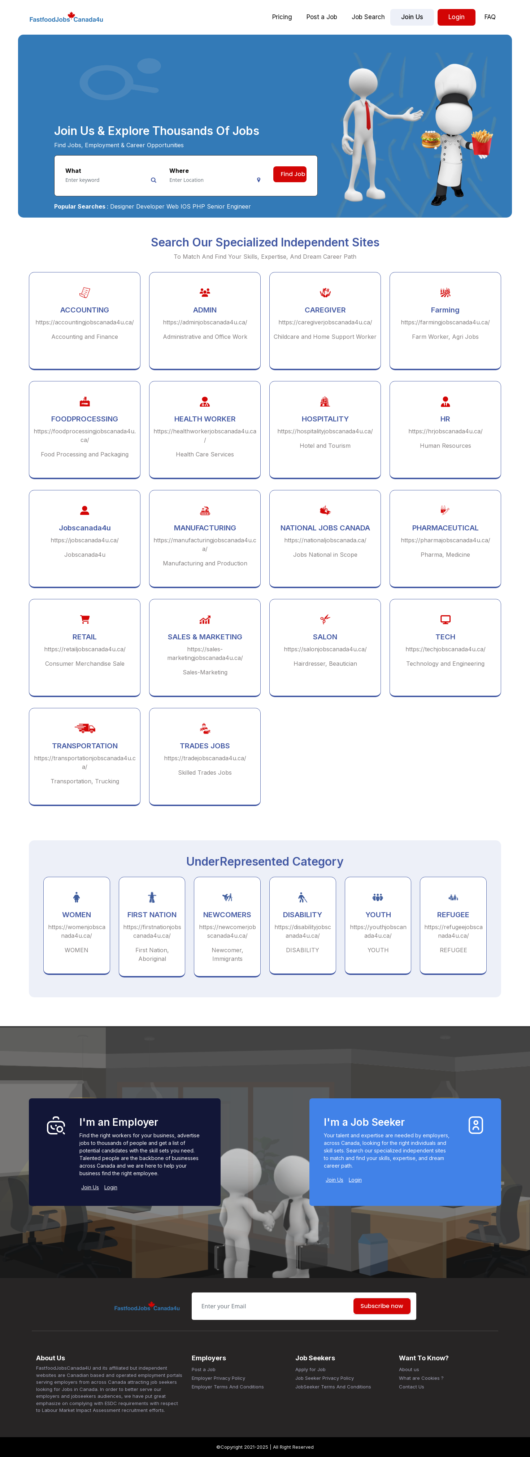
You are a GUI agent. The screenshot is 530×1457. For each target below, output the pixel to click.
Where (179, 170)
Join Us (412, 17)
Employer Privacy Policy (218, 1378)
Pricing (282, 17)
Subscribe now (382, 1306)
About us (409, 1369)
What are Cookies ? (421, 1378)
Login (456, 17)
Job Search (368, 17)
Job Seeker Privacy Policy (324, 1378)
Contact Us (411, 1387)
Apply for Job (310, 1369)
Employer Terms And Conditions (228, 1387)
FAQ (490, 17)
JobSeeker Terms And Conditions (333, 1387)
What (73, 170)
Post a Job (322, 17)
